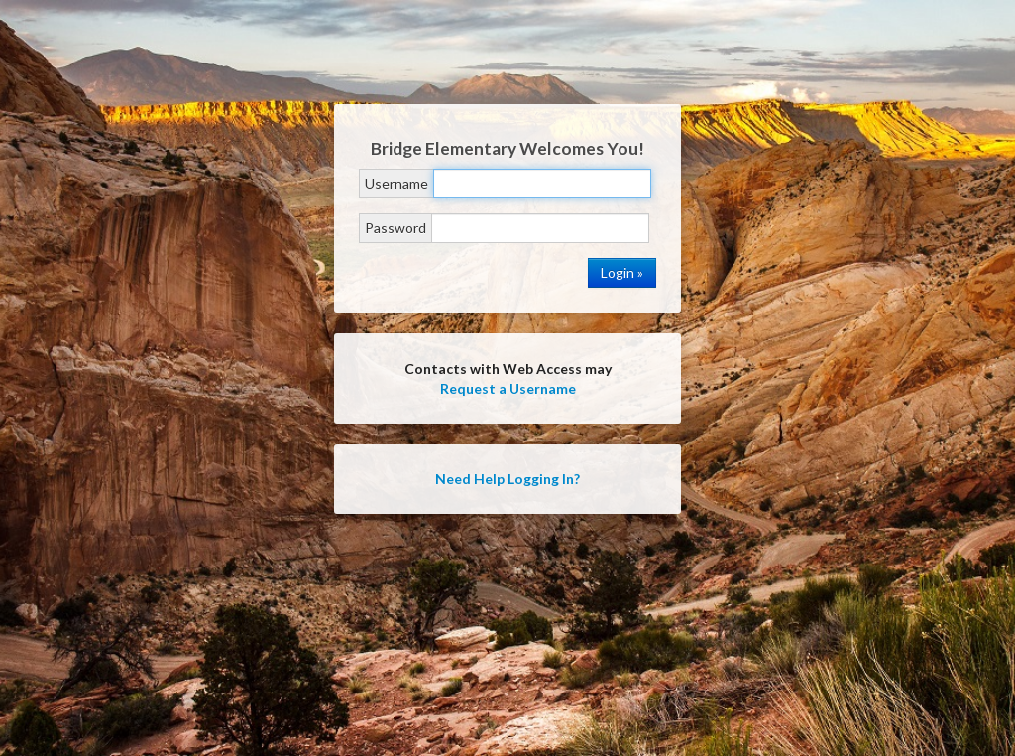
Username (396, 183)
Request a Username (508, 388)
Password (395, 227)
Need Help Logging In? (507, 478)
